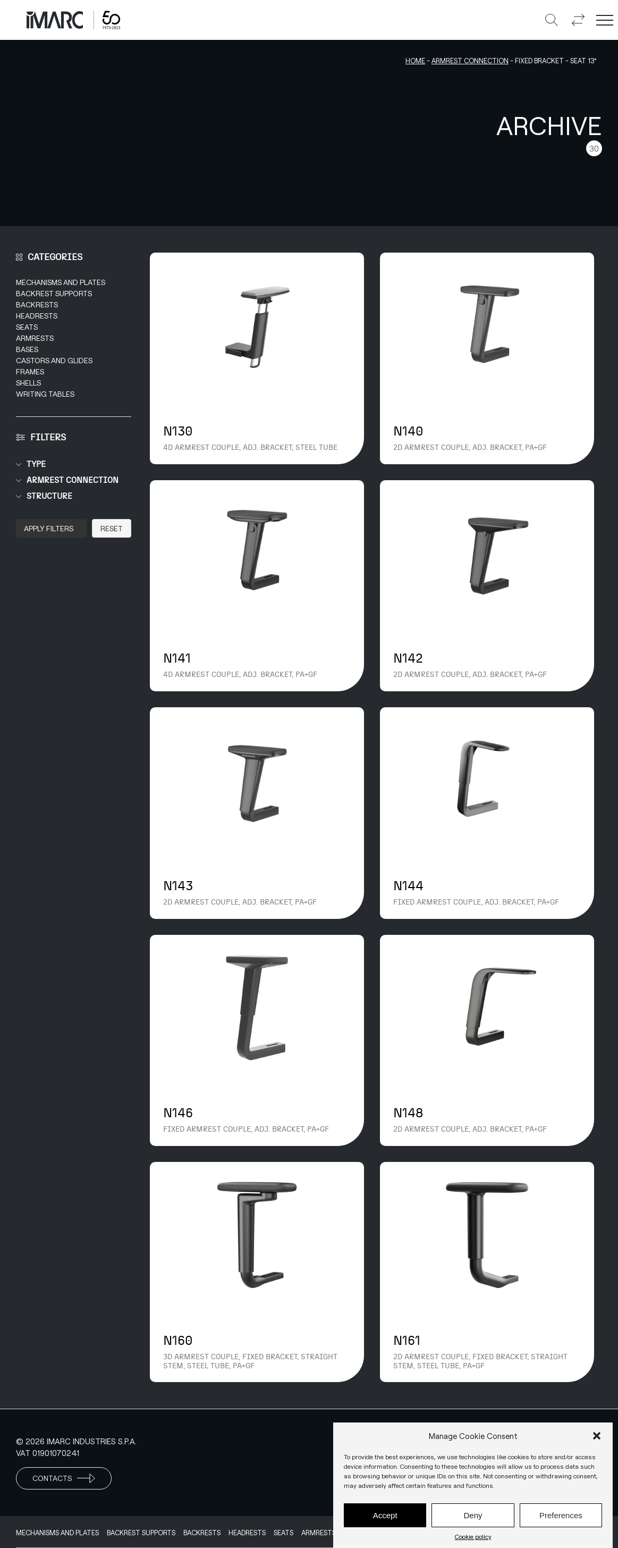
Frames (30, 371)
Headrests (36, 315)
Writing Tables (45, 393)
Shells (28, 382)
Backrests (37, 304)
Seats (27, 326)
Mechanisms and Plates (60, 282)
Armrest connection (470, 60)
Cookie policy (473, 1536)
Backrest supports (54, 293)
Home (415, 60)
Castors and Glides (54, 360)
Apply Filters (48, 528)
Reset (111, 528)
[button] (596, 1435)
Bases (27, 349)
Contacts (63, 1478)
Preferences (560, 1515)
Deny (472, 1515)
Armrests (35, 337)
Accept (385, 1515)
